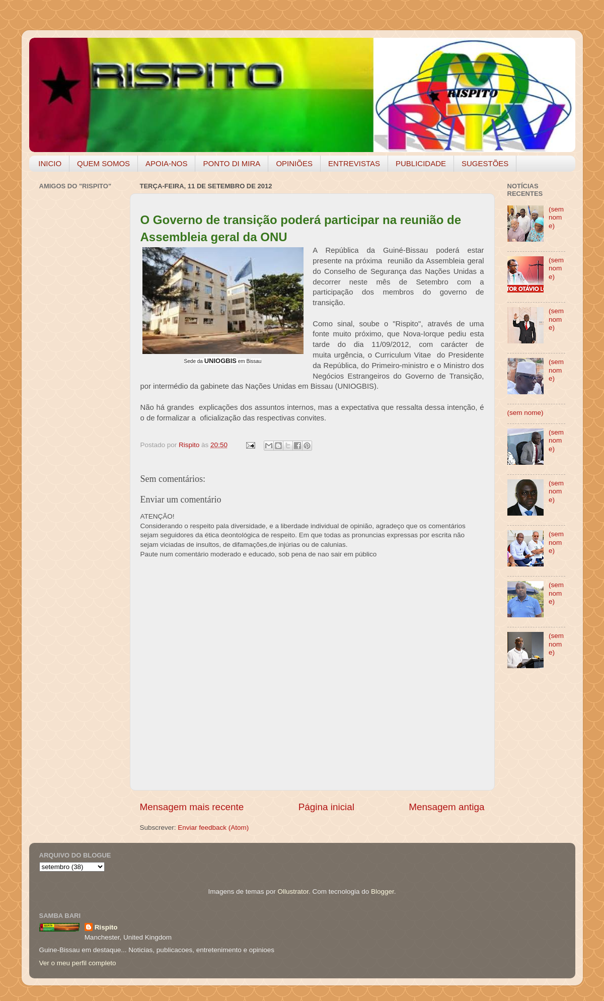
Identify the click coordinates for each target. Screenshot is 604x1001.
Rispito (106, 927)
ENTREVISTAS (354, 163)
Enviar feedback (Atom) (213, 827)
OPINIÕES (294, 163)
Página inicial (326, 807)
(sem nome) (556, 217)
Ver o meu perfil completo (77, 963)
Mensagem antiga (446, 807)
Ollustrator (293, 891)
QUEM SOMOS (103, 163)
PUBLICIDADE (421, 163)
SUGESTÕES (485, 163)
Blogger (382, 891)
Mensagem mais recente (192, 807)
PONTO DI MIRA (231, 163)
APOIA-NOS (166, 163)
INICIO (49, 163)
